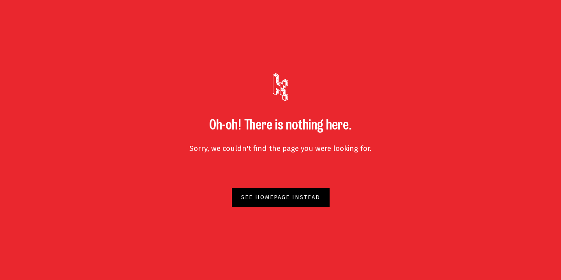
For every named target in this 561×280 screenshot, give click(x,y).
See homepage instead (280, 197)
